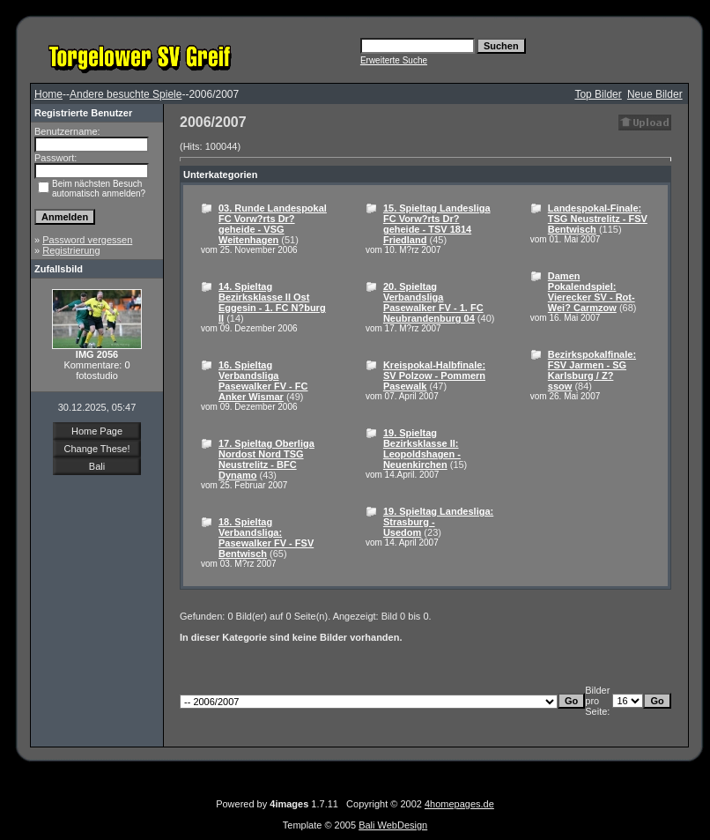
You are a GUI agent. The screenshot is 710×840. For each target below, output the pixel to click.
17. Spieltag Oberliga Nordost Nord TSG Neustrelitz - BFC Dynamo (266, 459)
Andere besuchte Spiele (125, 94)
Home (48, 94)
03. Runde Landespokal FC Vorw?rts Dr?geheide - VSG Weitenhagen (272, 224)
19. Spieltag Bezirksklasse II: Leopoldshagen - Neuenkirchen (422, 448)
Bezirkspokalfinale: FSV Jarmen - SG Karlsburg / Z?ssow (592, 370)
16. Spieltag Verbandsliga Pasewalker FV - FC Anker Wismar (263, 381)
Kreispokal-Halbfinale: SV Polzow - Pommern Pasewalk (434, 375)
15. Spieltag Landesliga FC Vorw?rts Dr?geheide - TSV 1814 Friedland (437, 224)
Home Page (96, 431)
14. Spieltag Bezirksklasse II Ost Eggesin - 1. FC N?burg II (272, 302)
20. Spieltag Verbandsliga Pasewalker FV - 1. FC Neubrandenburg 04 (433, 302)
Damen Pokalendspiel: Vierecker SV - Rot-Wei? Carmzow (591, 292)
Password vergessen (87, 239)
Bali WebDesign (393, 825)
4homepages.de (459, 804)
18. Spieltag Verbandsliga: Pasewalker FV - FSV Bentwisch (266, 538)
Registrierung (71, 250)
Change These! (96, 448)
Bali (97, 466)
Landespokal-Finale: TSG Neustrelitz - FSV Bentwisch (597, 218)
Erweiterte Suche (393, 60)
